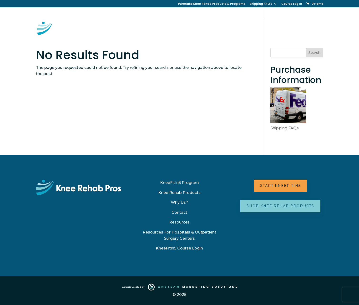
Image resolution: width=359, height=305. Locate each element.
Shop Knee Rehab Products (280, 206)
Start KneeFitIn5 (280, 185)
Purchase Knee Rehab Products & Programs (211, 4)
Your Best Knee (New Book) (138, 34)
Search (314, 53)
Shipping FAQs (284, 128)
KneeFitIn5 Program (179, 182)
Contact (242, 19)
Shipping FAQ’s (260, 4)
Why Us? (222, 19)
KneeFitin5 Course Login (179, 248)
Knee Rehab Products (179, 192)
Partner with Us (180, 34)
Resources (265, 19)
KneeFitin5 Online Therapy (137, 19)
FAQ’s (210, 34)
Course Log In (291, 4)
